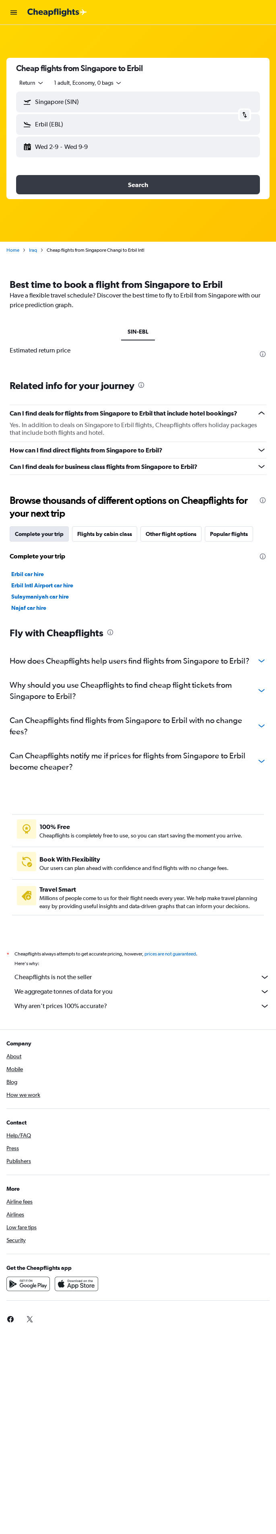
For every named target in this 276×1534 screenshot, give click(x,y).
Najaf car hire (28, 608)
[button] (14, 12)
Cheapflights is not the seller (142, 977)
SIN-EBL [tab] (138, 331)
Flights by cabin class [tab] (104, 534)
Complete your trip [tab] (39, 534)
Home (12, 250)
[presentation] (262, 354)
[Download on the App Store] (76, 1284)
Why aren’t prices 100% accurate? (142, 1006)
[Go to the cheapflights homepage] (57, 12)
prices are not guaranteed (170, 954)
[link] (10, 1319)
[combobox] (31, 83)
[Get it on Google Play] (28, 1284)
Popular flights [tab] (229, 534)
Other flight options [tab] (171, 534)
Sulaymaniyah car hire (40, 596)
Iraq (33, 250)
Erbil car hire (27, 574)
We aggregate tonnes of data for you (142, 991)
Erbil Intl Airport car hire (42, 585)
